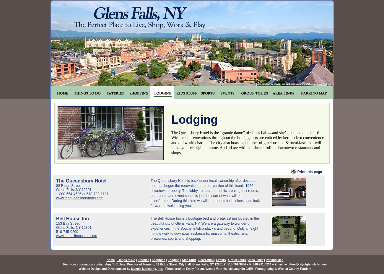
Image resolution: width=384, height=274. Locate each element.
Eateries (143, 260)
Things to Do (126, 260)
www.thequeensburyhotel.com (79, 198)
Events (221, 260)
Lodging (173, 260)
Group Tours (237, 260)
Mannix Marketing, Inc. (147, 268)
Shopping (158, 260)
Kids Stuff (189, 260)
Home (111, 260)
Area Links (255, 260)
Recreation (206, 260)
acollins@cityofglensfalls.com (305, 264)
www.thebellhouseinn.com (76, 236)
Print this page (306, 172)
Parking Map (274, 260)
